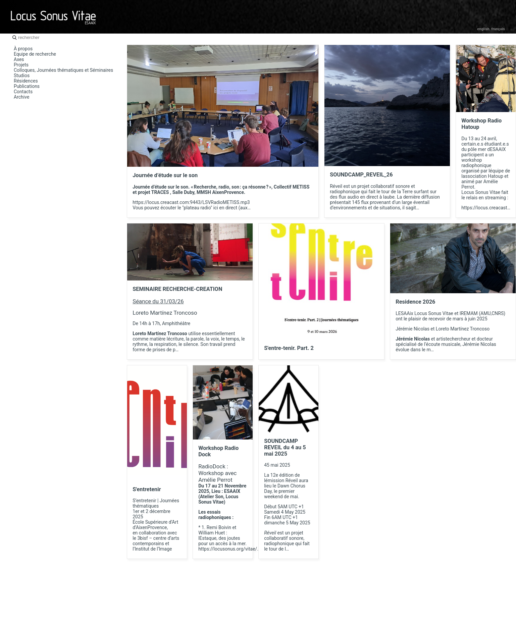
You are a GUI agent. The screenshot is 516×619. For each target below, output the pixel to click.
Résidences (26, 81)
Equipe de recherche (35, 54)
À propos (23, 48)
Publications (27, 86)
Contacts (23, 91)
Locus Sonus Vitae (53, 17)
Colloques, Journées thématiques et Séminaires (63, 70)
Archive (21, 97)
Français (498, 29)
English (483, 29)
